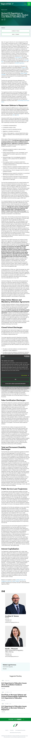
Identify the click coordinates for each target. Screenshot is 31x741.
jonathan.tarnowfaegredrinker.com (12, 622)
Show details (24, 375)
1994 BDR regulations (19, 63)
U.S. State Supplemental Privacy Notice (20, 730)
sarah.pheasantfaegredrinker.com (12, 656)
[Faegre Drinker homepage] (7, 4)
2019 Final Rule (18, 57)
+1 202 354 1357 (8, 621)
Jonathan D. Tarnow (15, 30)
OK (15, 379)
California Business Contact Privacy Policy (15, 732)
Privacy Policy (12, 730)
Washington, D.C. (8, 619)
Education (5, 669)
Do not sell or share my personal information (15, 383)
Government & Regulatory (9, 666)
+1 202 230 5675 (8, 655)
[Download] (2, 19)
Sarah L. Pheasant (15, 34)
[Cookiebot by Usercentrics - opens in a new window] (24, 356)
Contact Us (6, 730)
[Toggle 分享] (4, 19)
